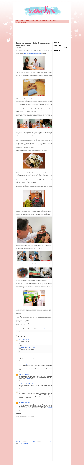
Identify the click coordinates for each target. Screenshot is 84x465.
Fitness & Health (43, 20)
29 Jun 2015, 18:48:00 (29, 383)
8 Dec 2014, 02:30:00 (26, 364)
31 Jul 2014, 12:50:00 (26, 356)
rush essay (28, 378)
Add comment (18, 413)
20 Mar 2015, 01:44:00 (26, 374)
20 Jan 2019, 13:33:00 (27, 402)
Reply (19, 343)
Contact (54, 20)
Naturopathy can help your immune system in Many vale (28, 394)
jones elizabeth (21, 402)
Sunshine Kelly (23, 347)
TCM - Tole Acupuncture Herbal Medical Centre (32, 53)
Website (41, 328)
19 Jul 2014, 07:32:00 (31, 347)
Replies (21, 345)
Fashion (32, 20)
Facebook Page (46, 328)
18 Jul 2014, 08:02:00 (25, 339)
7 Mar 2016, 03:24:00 (25, 392)
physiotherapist (29, 367)
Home (17, 20)
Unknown (20, 339)
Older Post (49, 441)
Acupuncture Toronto (22, 383)
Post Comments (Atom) (24, 443)
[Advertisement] (42, 32)
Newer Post (18, 441)
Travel (37, 20)
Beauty (27, 20)
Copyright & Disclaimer (21, 22)
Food (50, 20)
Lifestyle (22, 20)
